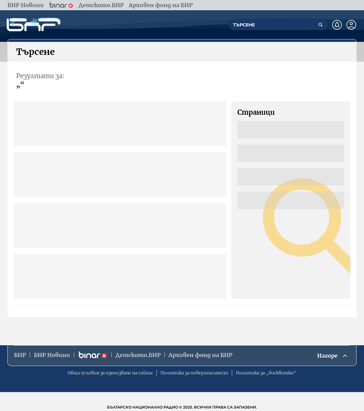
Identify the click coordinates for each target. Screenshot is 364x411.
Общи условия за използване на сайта (110, 373)
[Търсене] (321, 25)
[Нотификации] (337, 25)
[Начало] (33, 25)
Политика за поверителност (194, 373)
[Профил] (351, 25)
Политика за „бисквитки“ (266, 373)
